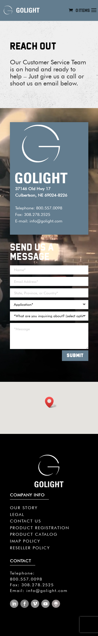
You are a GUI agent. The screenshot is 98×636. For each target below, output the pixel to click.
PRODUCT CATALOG (33, 534)
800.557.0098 (26, 579)
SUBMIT (75, 355)
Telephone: (22, 573)
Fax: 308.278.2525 (32, 584)
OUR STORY (24, 507)
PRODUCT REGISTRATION (39, 527)
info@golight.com (46, 221)
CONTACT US (25, 521)
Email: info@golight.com (39, 590)
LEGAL (17, 514)
